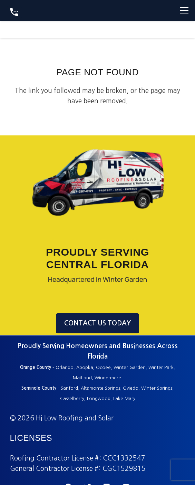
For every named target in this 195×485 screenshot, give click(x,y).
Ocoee (103, 367)
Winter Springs (156, 388)
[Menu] (184, 10)
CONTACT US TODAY (97, 323)
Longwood (98, 398)
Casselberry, (73, 398)
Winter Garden (130, 367)
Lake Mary (124, 398)
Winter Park (161, 367)
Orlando (65, 367)
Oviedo (130, 388)
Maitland (82, 377)
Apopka (84, 367)
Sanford (69, 388)
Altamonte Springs (100, 388)
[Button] (14, 12)
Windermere (109, 377)
